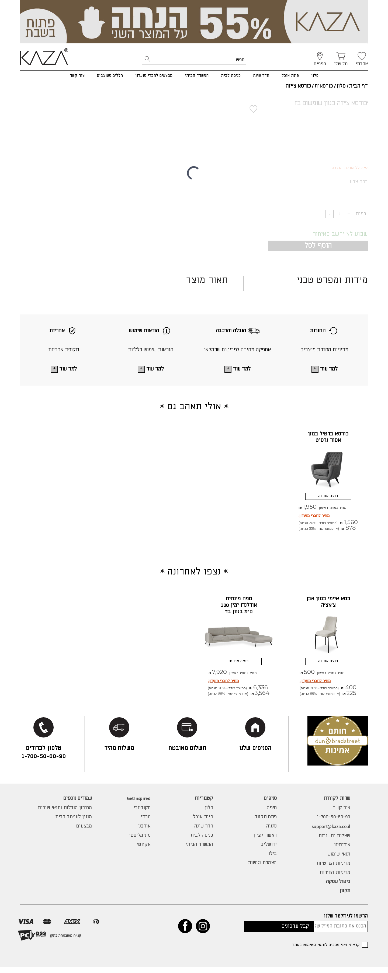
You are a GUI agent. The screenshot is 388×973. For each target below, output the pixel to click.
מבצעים (84, 832)
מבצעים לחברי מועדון (153, 75)
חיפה (271, 813)
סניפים (270, 804)
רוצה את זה (328, 498)
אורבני (144, 832)
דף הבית (358, 86)
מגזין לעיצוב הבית (73, 823)
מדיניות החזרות (335, 878)
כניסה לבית (231, 75)
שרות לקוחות (337, 804)
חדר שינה (261, 75)
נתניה (271, 832)
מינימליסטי (139, 841)
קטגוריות (204, 804)
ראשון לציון (265, 841)
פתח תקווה (265, 823)
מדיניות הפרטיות (333, 869)
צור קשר (77, 75)
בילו (272, 859)
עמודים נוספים (77, 804)
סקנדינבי (142, 813)
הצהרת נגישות (262, 868)
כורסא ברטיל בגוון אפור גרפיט (328, 438)
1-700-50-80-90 (333, 823)
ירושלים (268, 850)
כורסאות (323, 86)
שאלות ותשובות (334, 841)
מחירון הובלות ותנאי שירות (65, 813)
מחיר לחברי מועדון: (314, 519)
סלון (314, 75)
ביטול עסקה (338, 887)
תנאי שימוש (338, 860)
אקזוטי (144, 850)
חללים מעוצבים (110, 75)
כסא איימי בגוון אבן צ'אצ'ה (328, 606)
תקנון (345, 896)
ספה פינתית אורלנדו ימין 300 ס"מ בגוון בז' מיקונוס (238, 612)
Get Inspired (139, 804)
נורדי (145, 823)
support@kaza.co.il (331, 832)
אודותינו (342, 851)
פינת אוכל (290, 75)
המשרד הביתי (197, 75)
